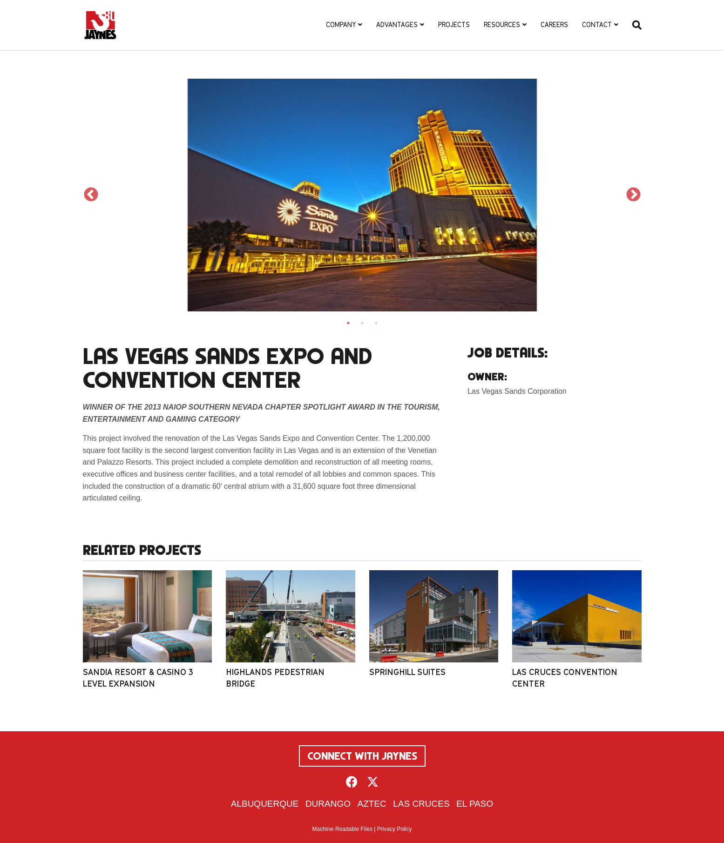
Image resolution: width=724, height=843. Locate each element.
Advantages (397, 24)
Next (633, 195)
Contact (597, 24)
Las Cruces (421, 804)
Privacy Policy (394, 829)
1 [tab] (348, 323)
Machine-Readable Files (342, 829)
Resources (502, 24)
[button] (352, 782)
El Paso (474, 804)
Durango (328, 804)
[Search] (633, 25)
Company (341, 24)
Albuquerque (265, 804)
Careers (554, 24)
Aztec (371, 804)
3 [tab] (376, 323)
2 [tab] (362, 323)
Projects (454, 24)
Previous (91, 195)
